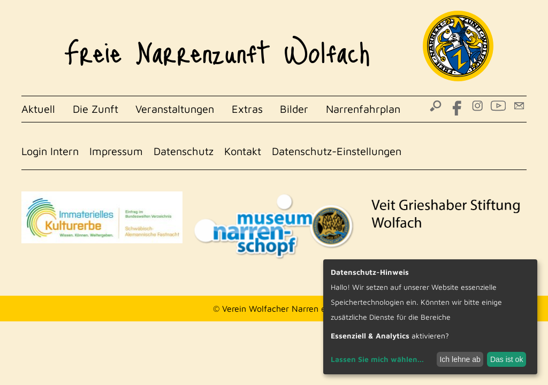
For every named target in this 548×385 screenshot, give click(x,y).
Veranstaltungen (174, 109)
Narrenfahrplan (363, 109)
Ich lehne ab (459, 359)
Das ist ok (506, 359)
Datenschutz (184, 151)
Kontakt (242, 151)
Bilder (294, 109)
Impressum (116, 151)
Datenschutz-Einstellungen (336, 151)
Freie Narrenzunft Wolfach (217, 46)
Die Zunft (95, 109)
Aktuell (38, 109)
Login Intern (50, 151)
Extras (247, 109)
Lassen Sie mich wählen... (377, 359)
